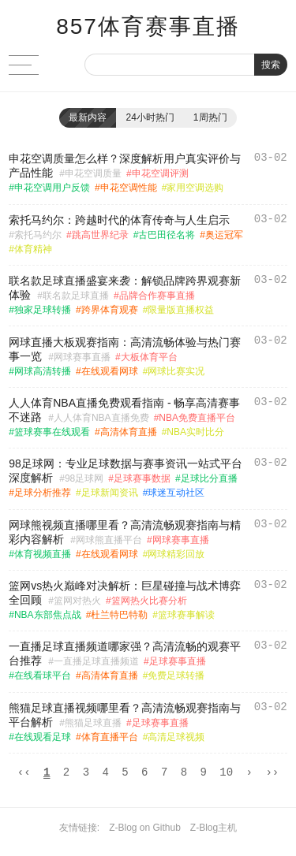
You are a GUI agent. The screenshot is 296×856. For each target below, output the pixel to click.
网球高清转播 (42, 371)
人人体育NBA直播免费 (101, 417)
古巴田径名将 (166, 234)
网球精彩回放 (176, 554)
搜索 (270, 64)
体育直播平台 (109, 736)
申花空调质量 (93, 173)
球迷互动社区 (176, 492)
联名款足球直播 (76, 295)
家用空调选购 (195, 187)
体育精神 (33, 249)
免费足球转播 (176, 675)
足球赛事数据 (142, 478)
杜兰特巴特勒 (119, 614)
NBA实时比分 (195, 431)
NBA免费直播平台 (197, 417)
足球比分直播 (209, 478)
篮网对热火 (77, 600)
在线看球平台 (42, 675)
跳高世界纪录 (100, 234)
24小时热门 (150, 117)
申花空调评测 (160, 173)
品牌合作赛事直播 (157, 295)
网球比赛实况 (176, 371)
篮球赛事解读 (186, 614)
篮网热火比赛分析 (149, 600)
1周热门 (210, 117)
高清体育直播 (128, 431)
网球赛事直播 (82, 357)
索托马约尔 (38, 234)
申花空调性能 (128, 187)
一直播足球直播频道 (96, 661)
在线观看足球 (42, 736)
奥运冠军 (224, 234)
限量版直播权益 (181, 309)
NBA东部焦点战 (47, 614)
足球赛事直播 (177, 661)
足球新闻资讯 (109, 492)
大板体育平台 (149, 357)
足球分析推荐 (42, 492)
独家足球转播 (42, 309)
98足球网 (84, 478)
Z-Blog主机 (213, 830)
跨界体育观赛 (109, 309)
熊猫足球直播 (93, 722)
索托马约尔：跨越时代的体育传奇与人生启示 (119, 220)
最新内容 (88, 117)
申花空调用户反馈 (52, 187)
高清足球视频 (176, 736)
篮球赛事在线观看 (52, 431)
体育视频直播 (42, 554)
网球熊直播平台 (109, 539)
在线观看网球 (109, 371)
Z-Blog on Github (145, 830)
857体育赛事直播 (148, 26)
